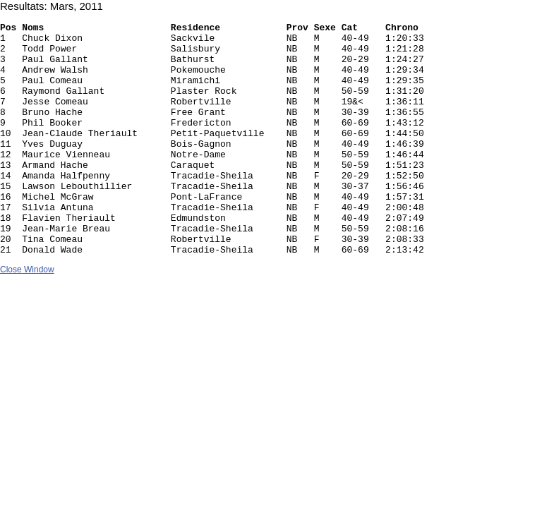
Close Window (27, 316)
